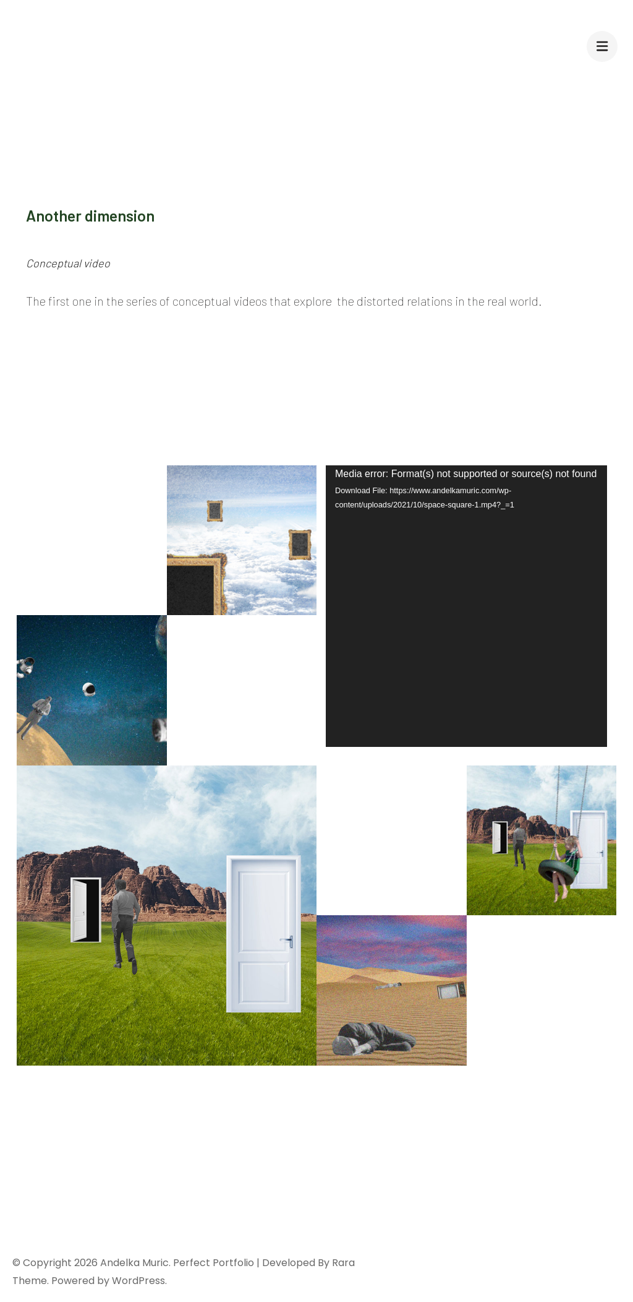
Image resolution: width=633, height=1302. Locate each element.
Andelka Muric (134, 1263)
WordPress (138, 1281)
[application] (466, 606)
